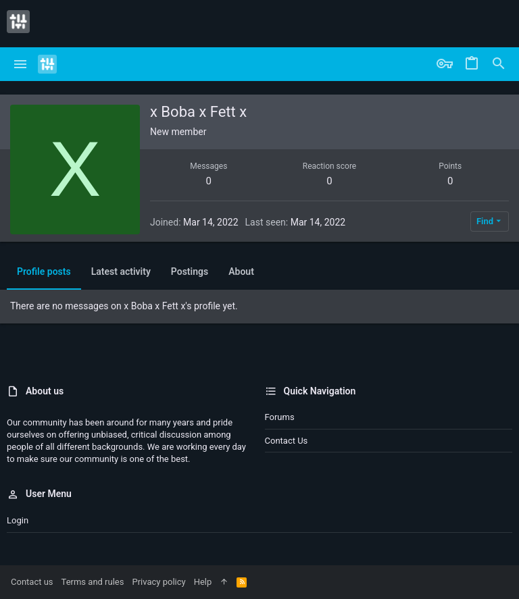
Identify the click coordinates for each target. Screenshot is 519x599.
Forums (280, 417)
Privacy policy (158, 582)
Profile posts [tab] (44, 271)
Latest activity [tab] (121, 271)
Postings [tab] (189, 271)
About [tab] (241, 271)
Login (17, 520)
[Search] (498, 64)
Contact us (286, 441)
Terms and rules (92, 582)
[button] (20, 64)
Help (203, 582)
